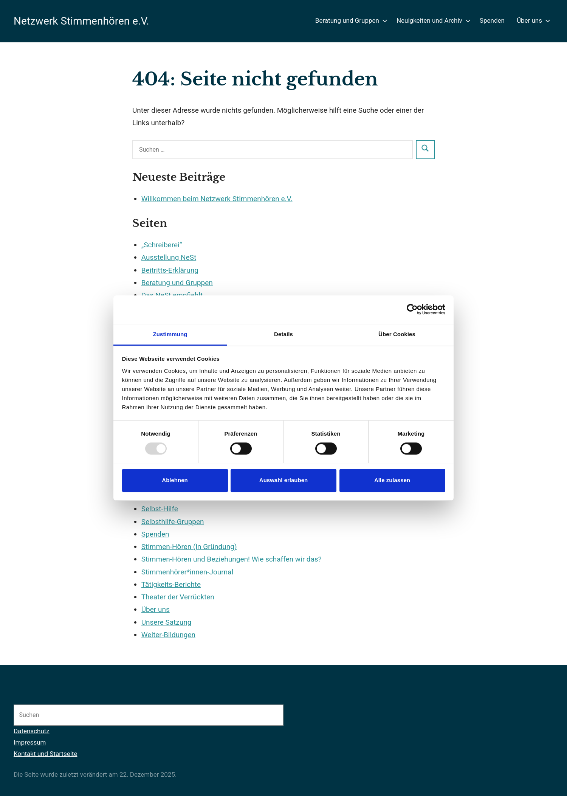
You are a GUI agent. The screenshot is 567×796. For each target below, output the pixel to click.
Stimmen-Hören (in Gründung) (189, 546)
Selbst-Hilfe (159, 508)
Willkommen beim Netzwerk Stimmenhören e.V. (217, 198)
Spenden (492, 20)
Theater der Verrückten (177, 597)
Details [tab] (283, 334)
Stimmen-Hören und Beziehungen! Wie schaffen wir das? (231, 559)
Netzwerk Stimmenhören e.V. (81, 21)
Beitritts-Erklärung (169, 270)
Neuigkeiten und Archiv (432, 20)
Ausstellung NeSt (168, 257)
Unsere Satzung (166, 622)
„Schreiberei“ (161, 245)
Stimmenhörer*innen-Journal (187, 572)
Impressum (30, 742)
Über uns (532, 20)
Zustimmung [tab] (170, 334)
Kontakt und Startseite (45, 753)
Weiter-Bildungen (168, 634)
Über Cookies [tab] (396, 334)
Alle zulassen (392, 480)
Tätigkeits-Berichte (171, 584)
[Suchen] (269, 715)
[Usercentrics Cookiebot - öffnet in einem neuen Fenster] (412, 309)
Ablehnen (174, 480)
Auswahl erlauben (283, 480)
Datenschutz (32, 731)
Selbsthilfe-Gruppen (172, 521)
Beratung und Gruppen (349, 20)
